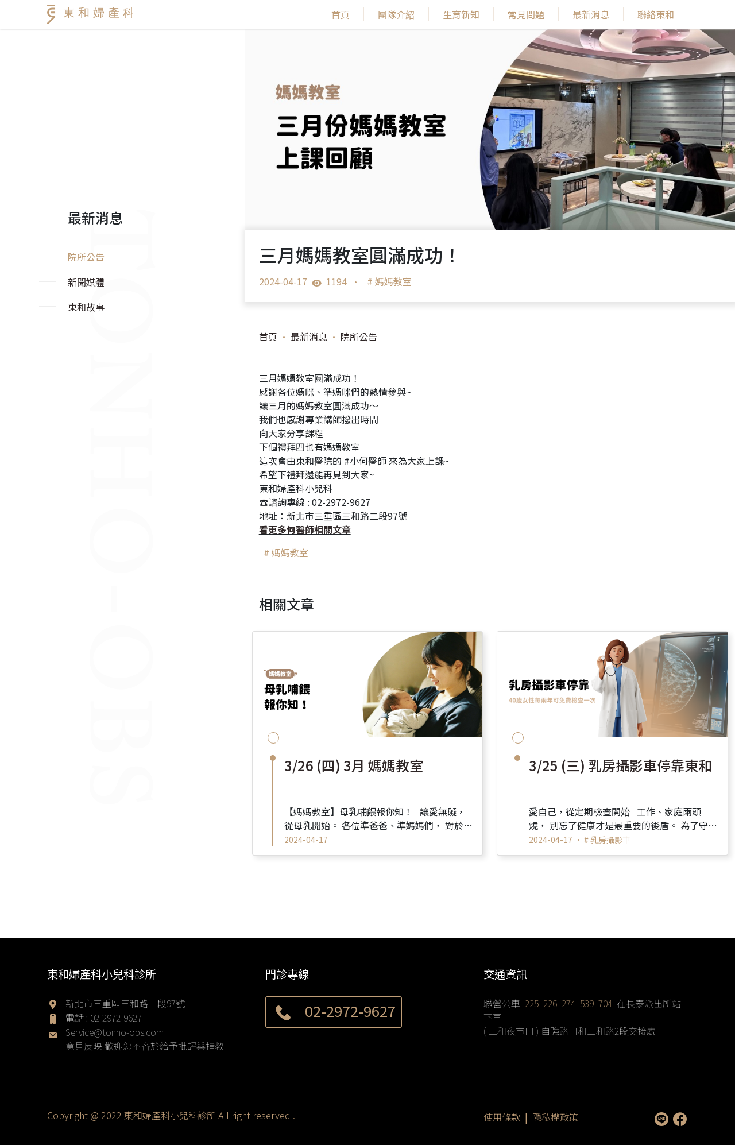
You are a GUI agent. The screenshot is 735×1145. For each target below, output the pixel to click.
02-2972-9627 (116, 1017)
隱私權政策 (555, 1116)
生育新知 (461, 14)
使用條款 (501, 1116)
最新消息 (590, 14)
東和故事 (86, 307)
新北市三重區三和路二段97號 (125, 1003)
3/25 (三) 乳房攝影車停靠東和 (620, 765)
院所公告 (359, 336)
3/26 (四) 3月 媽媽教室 (353, 765)
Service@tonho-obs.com (114, 1032)
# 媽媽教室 (389, 281)
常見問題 (526, 14)
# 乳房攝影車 (607, 839)
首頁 (340, 14)
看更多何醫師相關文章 (305, 529)
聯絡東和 (655, 14)
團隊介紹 (396, 14)
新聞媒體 (86, 282)
